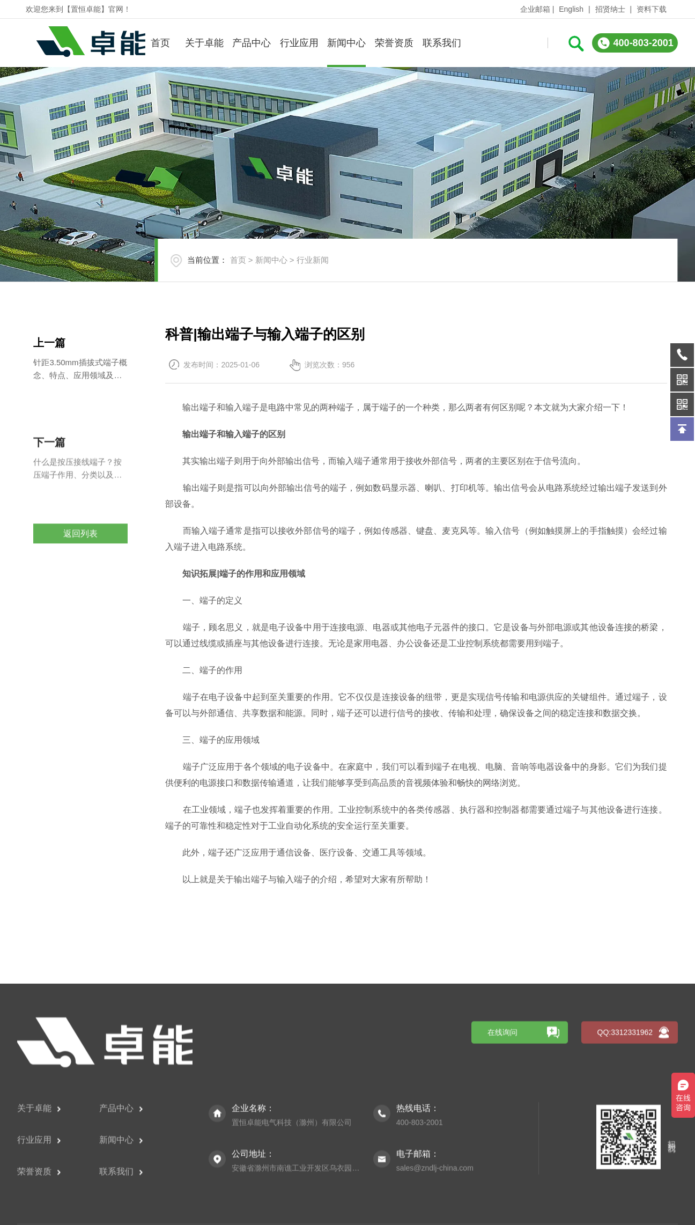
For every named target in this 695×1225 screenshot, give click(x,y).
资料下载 (652, 9)
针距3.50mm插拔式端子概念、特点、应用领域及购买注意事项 (80, 370)
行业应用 (299, 43)
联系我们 (442, 43)
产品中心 (251, 43)
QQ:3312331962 (625, 1157)
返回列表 (80, 558)
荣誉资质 (394, 43)
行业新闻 (313, 259)
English (571, 9)
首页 (160, 43)
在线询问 (502, 1157)
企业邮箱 (535, 9)
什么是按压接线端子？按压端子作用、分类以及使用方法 (77, 504)
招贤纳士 (610, 9)
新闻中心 (346, 43)
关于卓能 (204, 43)
